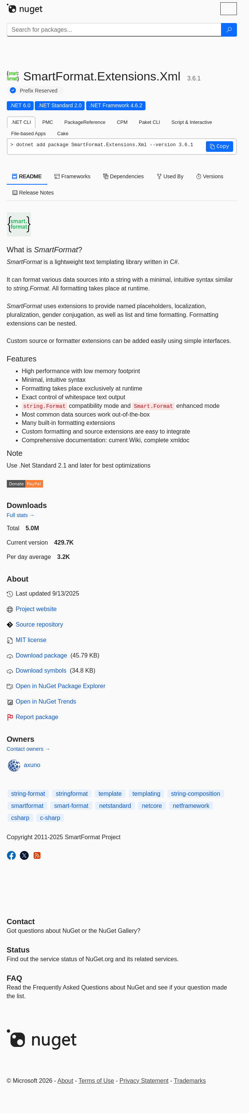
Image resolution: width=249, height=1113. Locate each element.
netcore (152, 806)
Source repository (39, 624)
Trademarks (190, 1080)
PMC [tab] (47, 122)
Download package (41, 655)
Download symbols (41, 670)
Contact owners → (28, 749)
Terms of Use (96, 1080)
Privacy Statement (144, 1080)
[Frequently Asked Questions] (14, 978)
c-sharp (50, 818)
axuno (32, 765)
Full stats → (21, 515)
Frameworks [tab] (72, 176)
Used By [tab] (170, 176)
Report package (37, 717)
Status (18, 950)
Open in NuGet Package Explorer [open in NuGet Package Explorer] (60, 686)
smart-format (71, 806)
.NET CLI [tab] (21, 122)
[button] (219, 146)
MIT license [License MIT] (31, 640)
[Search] (229, 30)
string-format (28, 793)
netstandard (115, 806)
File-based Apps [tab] (28, 133)
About (65, 1080)
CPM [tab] (122, 122)
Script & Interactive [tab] (192, 122)
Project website (36, 609)
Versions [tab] (209, 176)
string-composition (195, 793)
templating (147, 793)
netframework (191, 806)
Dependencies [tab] (123, 176)
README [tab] (27, 176)
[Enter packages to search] (114, 30)
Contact (21, 921)
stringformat (72, 793)
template (110, 793)
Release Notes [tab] (33, 192)
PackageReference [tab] (84, 122)
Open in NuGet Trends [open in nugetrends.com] (46, 701)
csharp (20, 818)
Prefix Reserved (39, 91)
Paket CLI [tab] (149, 122)
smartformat (27, 806)
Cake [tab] (62, 133)
